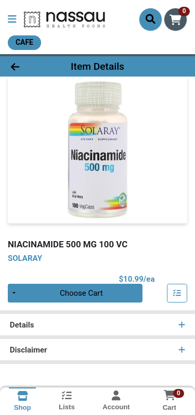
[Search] (150, 19)
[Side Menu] (12, 19)
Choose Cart (81, 293)
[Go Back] (30, 66)
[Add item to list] (177, 293)
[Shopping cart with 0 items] (175, 19)
